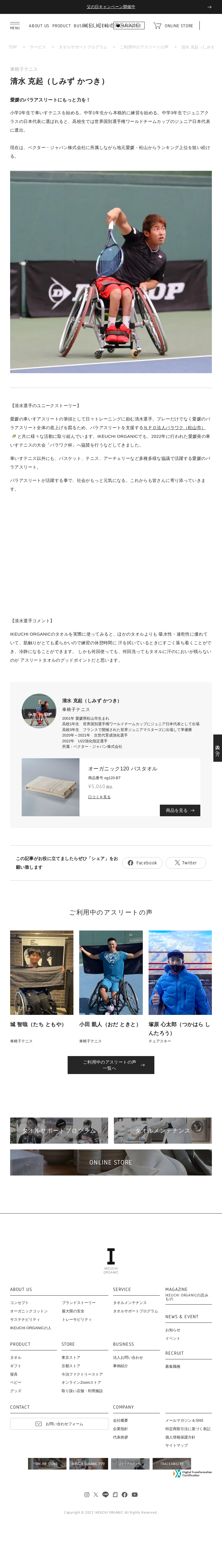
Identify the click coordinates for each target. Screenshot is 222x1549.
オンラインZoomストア (81, 1382)
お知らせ (172, 1330)
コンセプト (19, 1302)
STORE (68, 1344)
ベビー (15, 1382)
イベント (172, 1338)
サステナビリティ (25, 1319)
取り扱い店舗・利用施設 (82, 1391)
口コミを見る (99, 797)
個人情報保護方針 (180, 1437)
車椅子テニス (24, 69)
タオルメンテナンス (130, 1302)
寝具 (14, 1374)
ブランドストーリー (79, 1302)
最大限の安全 (73, 1311)
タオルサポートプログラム (83, 47)
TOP (13, 47)
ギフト (15, 1366)
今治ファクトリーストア (82, 1374)
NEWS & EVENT (182, 1316)
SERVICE (122, 1289)
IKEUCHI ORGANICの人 (30, 1328)
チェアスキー (160, 1041)
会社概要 (120, 1420)
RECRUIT (174, 1353)
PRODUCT (61, 25)
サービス (38, 47)
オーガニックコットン (29, 1311)
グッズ (15, 1391)
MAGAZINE (188, 1294)
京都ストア (71, 1366)
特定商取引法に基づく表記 (187, 1429)
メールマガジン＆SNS (184, 1420)
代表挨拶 (120, 1437)
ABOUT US (39, 25)
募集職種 (172, 1366)
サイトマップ (176, 1445)
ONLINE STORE (179, 25)
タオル (15, 1357)
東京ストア (71, 1357)
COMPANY (123, 1407)
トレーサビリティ (77, 1319)
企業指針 (120, 1429)
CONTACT (20, 1407)
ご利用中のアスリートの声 (144, 47)
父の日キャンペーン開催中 (111, 6)
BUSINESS (123, 1344)
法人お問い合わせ (128, 1357)
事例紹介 (120, 1366)
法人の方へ (217, 748)
